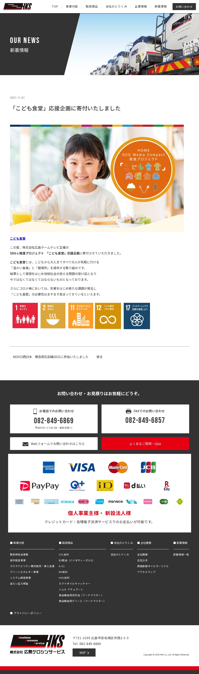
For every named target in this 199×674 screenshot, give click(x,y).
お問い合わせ (184, 7)
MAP (83, 652)
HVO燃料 (64, 578)
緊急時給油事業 (19, 554)
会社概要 (142, 554)
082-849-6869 (54, 421)
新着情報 (161, 6)
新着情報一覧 (181, 554)
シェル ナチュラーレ (71, 589)
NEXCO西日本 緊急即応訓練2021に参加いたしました (50, 356)
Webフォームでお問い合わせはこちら (54, 443)
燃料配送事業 (18, 560)
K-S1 (62, 566)
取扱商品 (92, 6)
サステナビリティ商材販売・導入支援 (32, 566)
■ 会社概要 (144, 543)
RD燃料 (63, 572)
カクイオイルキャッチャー (75, 583)
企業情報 (141, 6)
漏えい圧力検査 (19, 583)
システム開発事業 (20, 578)
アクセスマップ (146, 572)
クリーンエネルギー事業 (24, 572)
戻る (100, 356)
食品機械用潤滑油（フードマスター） (81, 595)
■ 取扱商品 (66, 543)
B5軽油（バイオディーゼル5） (77, 560)
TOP (55, 6)
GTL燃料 (64, 554)
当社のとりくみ (116, 6)
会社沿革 (142, 560)
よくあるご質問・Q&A (145, 443)
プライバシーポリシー (26, 613)
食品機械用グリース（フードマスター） (82, 601)
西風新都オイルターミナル (153, 566)
